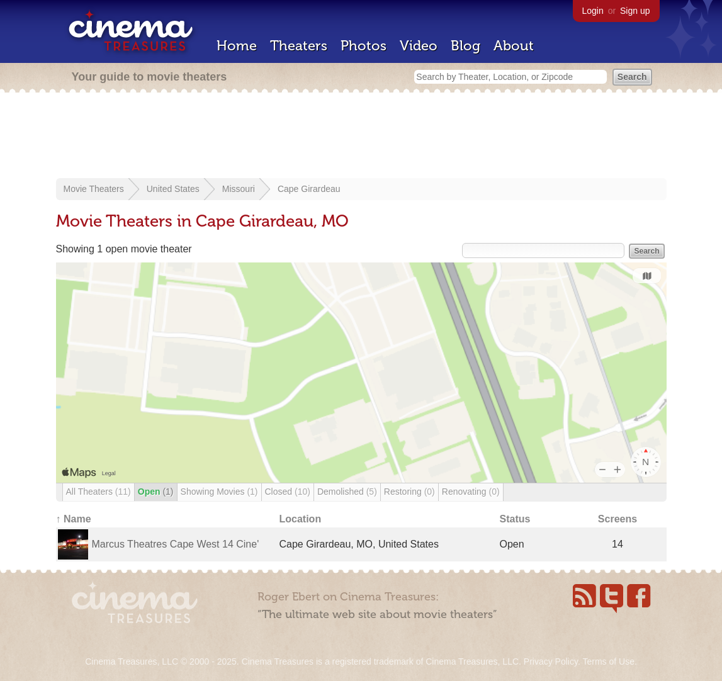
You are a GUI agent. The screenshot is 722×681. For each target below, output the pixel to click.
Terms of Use (608, 661)
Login (593, 11)
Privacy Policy (551, 661)
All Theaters (98, 492)
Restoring (409, 492)
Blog (465, 45)
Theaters (298, 45)
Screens (617, 519)
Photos (363, 45)
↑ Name (73, 519)
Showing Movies (219, 492)
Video (418, 45)
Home (237, 45)
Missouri (238, 189)
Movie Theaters (94, 189)
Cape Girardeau (309, 189)
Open (156, 492)
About (514, 45)
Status (515, 519)
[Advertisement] (361, 136)
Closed (287, 492)
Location (300, 519)
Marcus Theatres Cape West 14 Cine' (175, 544)
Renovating (471, 492)
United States (173, 189)
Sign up (635, 11)
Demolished (347, 492)
